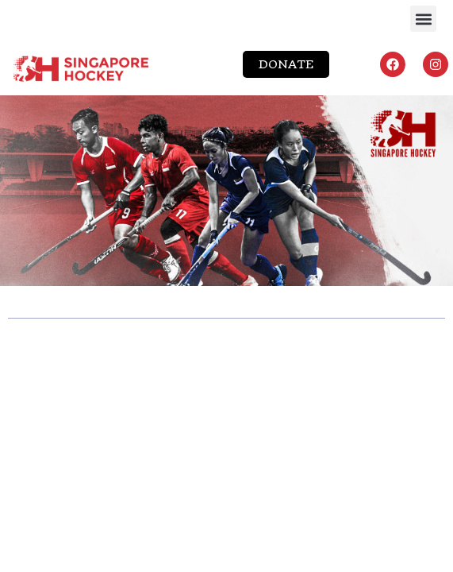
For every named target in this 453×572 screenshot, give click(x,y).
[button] (423, 19)
